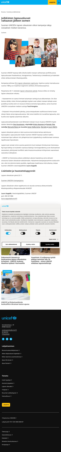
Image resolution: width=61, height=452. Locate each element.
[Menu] (59, 2)
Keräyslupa (5, 444)
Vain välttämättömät (11, 244)
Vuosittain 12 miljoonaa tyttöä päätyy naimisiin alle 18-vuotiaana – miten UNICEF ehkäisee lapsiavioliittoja (43, 267)
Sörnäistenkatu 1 (7, 325)
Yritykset (4, 390)
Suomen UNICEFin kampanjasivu (12, 180)
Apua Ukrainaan (7, 360)
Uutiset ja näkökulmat (13, 12)
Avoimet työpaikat (7, 383)
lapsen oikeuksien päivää (28, 91)
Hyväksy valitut (30, 244)
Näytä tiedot (52, 239)
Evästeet (4, 438)
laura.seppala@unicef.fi (9, 199)
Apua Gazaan (6, 363)
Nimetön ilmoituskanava (9, 441)
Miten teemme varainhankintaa (11, 357)
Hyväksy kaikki (50, 244)
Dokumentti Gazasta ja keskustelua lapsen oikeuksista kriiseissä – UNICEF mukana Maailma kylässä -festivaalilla (13, 266)
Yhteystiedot (6, 334)
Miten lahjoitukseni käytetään (11, 353)
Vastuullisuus (6, 396)
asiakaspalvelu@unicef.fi (9, 330)
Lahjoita (52, 2)
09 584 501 (5, 332)
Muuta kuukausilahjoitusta (10, 350)
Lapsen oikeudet (7, 386)
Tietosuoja (5, 431)
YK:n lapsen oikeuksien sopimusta (26, 83)
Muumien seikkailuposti (9, 393)
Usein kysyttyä (6, 380)
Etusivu (3, 12)
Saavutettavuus (6, 435)
